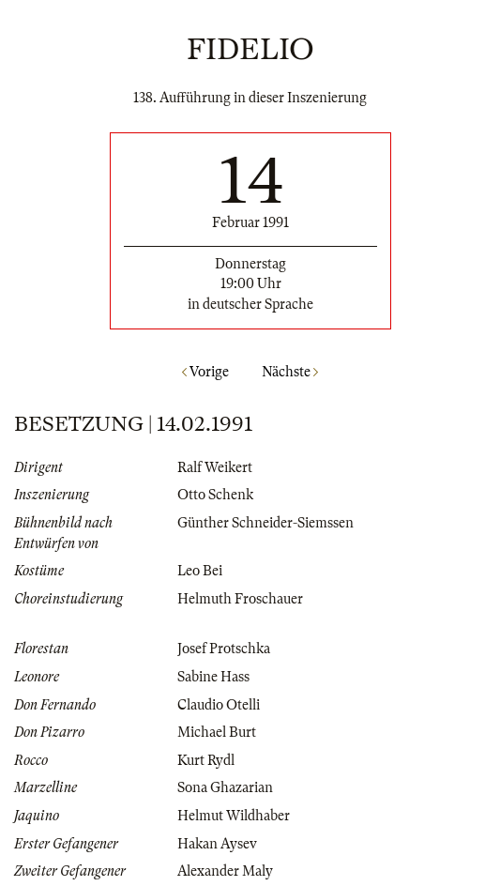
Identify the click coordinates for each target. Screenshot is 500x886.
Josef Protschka (223, 648)
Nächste (290, 371)
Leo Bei (199, 570)
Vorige (205, 371)
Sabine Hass (213, 676)
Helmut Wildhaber (233, 815)
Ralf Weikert (214, 467)
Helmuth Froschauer (240, 598)
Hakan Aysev (217, 843)
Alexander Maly (225, 870)
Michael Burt (216, 732)
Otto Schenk (215, 494)
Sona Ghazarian (225, 787)
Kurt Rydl (206, 760)
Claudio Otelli (218, 704)
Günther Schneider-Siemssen (265, 522)
